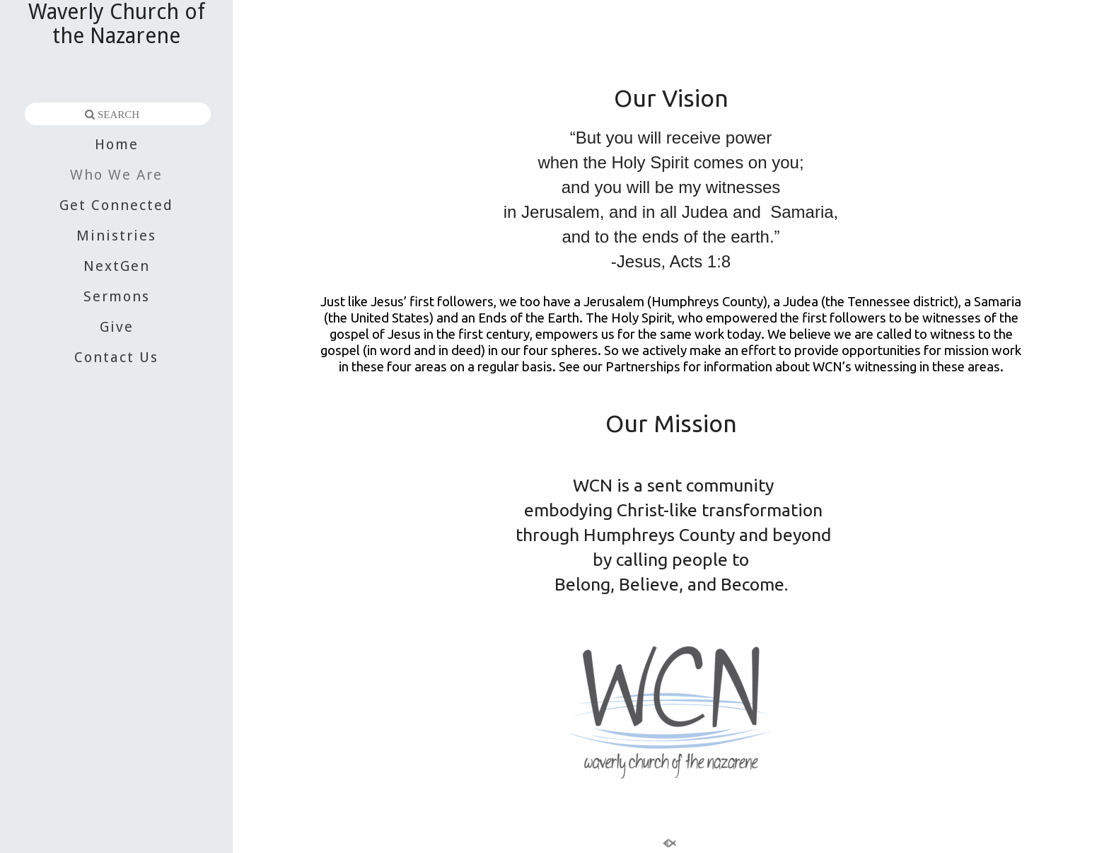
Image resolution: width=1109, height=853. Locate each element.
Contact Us (116, 357)
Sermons (116, 296)
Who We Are (116, 174)
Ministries (116, 235)
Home (117, 144)
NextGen (116, 265)
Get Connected (116, 205)
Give (117, 326)
